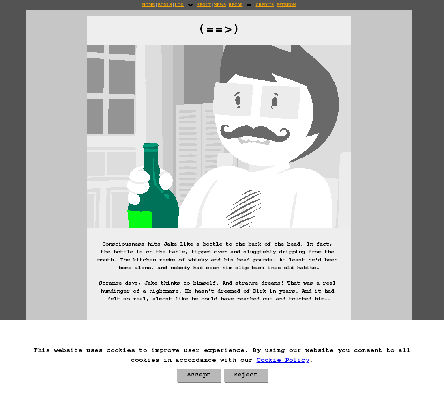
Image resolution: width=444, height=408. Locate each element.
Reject (246, 375)
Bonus (165, 4)
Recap (235, 4)
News (220, 4)
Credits (264, 4)
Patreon (286, 4)
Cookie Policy (283, 361)
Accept (199, 375)
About (204, 4)
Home (148, 4)
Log (179, 4)
